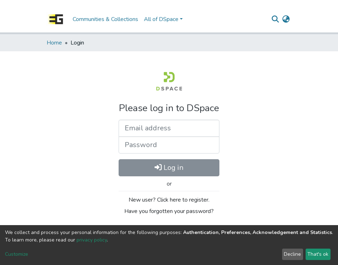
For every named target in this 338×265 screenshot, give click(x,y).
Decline (292, 254)
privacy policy (92, 240)
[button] (286, 19)
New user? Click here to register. (169, 200)
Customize (16, 254)
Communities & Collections (105, 19)
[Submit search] (275, 19)
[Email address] (169, 128)
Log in (169, 167)
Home (54, 43)
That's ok (317, 254)
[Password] (169, 145)
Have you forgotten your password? (169, 211)
